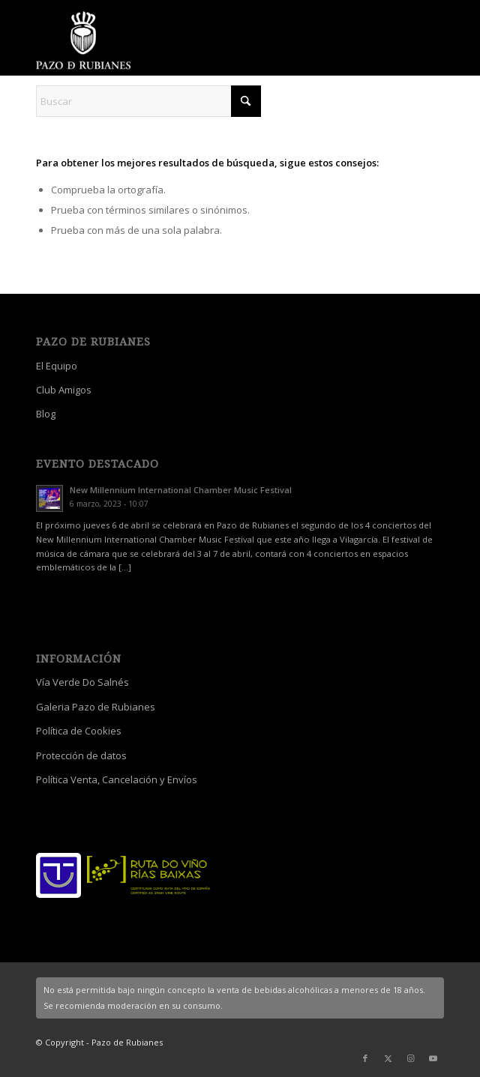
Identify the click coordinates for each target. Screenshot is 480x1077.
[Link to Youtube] (433, 1058)
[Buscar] (148, 101)
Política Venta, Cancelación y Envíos (116, 779)
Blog (46, 413)
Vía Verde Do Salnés (82, 682)
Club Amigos (64, 389)
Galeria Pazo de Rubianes (95, 707)
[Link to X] (387, 1058)
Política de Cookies (79, 730)
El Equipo (56, 365)
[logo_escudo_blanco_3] (199, 41)
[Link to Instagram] (410, 1058)
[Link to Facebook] (365, 1058)
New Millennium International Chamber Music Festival (181, 489)
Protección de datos (81, 755)
